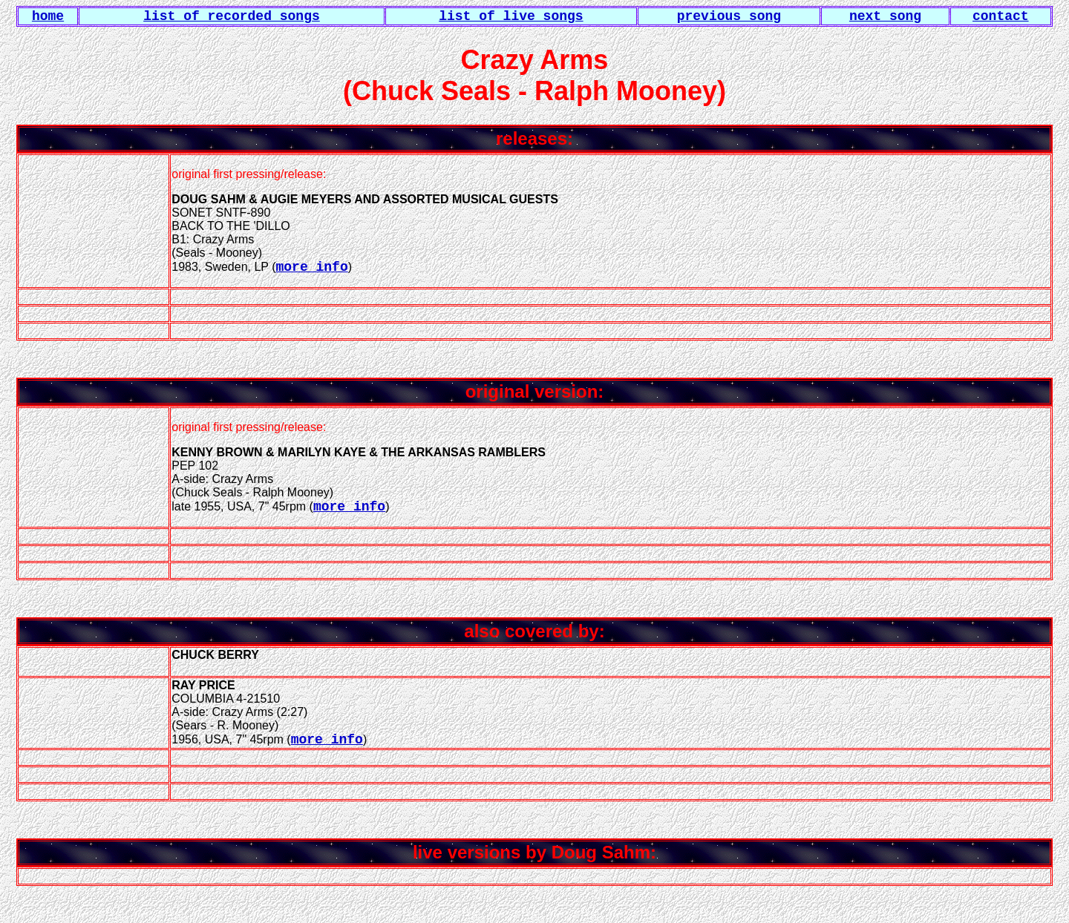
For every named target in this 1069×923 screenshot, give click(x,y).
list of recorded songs (231, 16)
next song (885, 16)
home (48, 16)
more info (311, 267)
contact (1000, 16)
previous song (729, 16)
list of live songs (511, 16)
